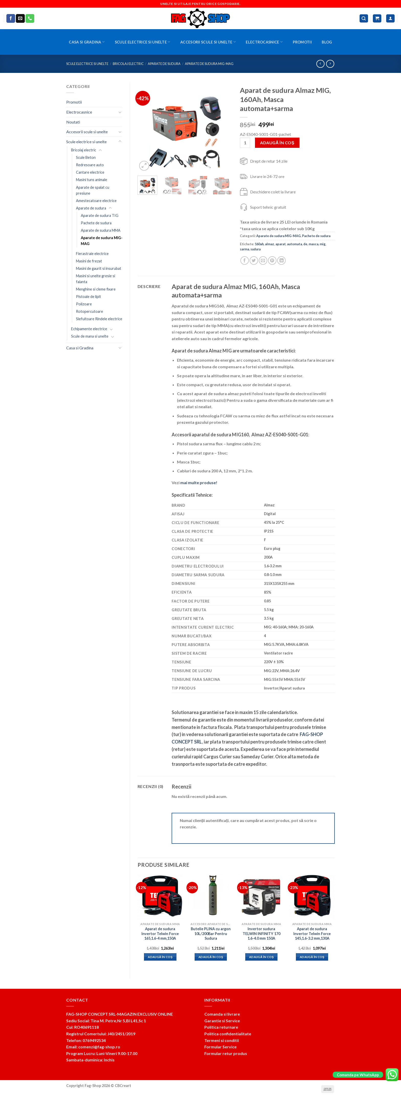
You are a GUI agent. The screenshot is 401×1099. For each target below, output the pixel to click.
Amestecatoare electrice (96, 200)
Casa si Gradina (87, 41)
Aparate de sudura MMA (100, 230)
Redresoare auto (90, 165)
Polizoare (84, 304)
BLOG (327, 42)
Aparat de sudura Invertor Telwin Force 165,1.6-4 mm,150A (160, 933)
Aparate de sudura (164, 64)
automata (294, 244)
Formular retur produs (225, 1053)
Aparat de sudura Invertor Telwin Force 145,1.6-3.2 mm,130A (312, 933)
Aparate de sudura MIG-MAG (209, 64)
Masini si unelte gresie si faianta (95, 279)
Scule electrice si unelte (142, 41)
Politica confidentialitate (227, 1033)
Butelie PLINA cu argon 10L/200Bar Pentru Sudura (211, 933)
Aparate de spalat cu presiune (92, 190)
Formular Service (220, 1046)
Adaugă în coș (277, 142)
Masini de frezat (89, 261)
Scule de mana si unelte (89, 336)
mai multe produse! (198, 482)
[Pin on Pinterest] (272, 260)
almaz (269, 244)
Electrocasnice (264, 41)
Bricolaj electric (128, 64)
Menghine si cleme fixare (96, 289)
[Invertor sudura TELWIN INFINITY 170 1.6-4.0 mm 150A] (261, 897)
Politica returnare (221, 1027)
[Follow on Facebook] (10, 18)
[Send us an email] (20, 18)
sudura (255, 249)
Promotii (302, 42)
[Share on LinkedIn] (281, 260)
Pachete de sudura (96, 223)
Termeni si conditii (221, 1040)
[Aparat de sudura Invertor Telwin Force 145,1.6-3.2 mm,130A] (312, 897)
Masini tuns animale (91, 179)
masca (313, 244)
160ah (259, 244)
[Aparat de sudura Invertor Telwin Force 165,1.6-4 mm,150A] (160, 897)
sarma (244, 249)
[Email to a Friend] (263, 260)
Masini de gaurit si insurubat (98, 268)
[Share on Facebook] (244, 260)
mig (323, 244)
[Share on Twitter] (254, 260)
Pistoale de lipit (88, 296)
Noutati (73, 121)
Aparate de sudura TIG (99, 215)
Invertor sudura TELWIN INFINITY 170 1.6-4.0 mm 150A (261, 933)
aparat (280, 244)
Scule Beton (86, 157)
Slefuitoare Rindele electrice (99, 319)
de (305, 244)
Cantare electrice (90, 172)
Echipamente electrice (89, 329)
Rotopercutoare (89, 311)
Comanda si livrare (222, 1014)
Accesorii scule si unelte (208, 41)
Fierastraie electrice (92, 253)
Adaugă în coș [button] (160, 957)
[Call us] (30, 18)
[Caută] (364, 18)
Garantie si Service (222, 1020)
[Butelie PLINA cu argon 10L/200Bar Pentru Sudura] (210, 897)
